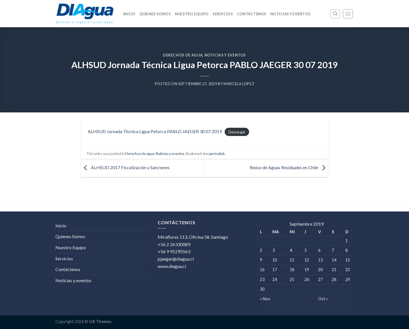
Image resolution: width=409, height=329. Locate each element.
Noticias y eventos (290, 14)
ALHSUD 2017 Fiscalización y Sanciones (125, 167)
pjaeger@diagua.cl (176, 258)
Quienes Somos (155, 14)
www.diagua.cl (172, 266)
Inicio (129, 14)
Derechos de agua (183, 55)
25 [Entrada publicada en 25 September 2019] (292, 279)
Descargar (236, 131)
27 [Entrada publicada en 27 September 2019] (320, 279)
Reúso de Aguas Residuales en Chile (289, 167)
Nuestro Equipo (192, 14)
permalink (217, 153)
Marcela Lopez (239, 83)
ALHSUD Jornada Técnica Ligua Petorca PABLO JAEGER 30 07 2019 (155, 131)
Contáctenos (251, 14)
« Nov (265, 298)
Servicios (222, 14)
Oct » (323, 298)
